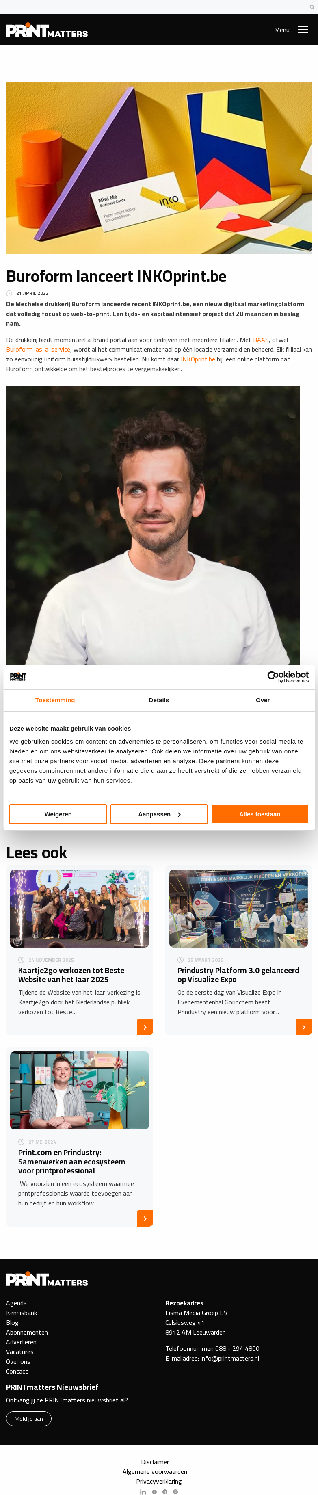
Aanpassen (159, 814)
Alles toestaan (260, 814)
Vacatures (20, 1352)
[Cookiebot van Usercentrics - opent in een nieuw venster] (273, 677)
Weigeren (58, 814)
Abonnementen (27, 1332)
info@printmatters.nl (230, 1358)
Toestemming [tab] (55, 700)
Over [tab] (263, 700)
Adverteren (21, 1342)
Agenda (16, 1303)
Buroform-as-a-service (38, 349)
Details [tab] (159, 700)
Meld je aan (29, 1418)
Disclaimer (155, 1462)
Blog (12, 1322)
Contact (17, 1371)
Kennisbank (21, 1313)
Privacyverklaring (159, 1481)
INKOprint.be (198, 359)
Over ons (18, 1361)
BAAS (261, 339)
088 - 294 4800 (237, 1348)
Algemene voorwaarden (155, 1471)
